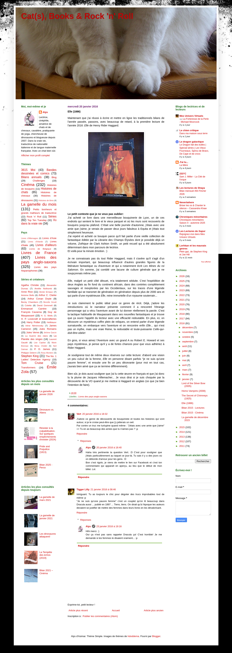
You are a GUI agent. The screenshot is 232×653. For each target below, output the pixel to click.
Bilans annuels (31, 177)
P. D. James (42, 349)
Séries (52, 216)
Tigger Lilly (83, 489)
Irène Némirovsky (34, 325)
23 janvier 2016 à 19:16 (109, 526)
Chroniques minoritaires (193, 216)
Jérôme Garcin (50, 333)
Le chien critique (189, 130)
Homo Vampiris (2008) (194, 390)
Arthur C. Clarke (47, 295)
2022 (182, 295)
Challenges (39, 180)
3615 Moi (28, 169)
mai (184, 360)
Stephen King (30, 356)
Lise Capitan (40, 343)
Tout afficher (206, 262)
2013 (182, 436)
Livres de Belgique (40, 249)
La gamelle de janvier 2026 (47, 393)
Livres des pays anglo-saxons (92, 396)
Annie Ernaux (46, 292)
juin (184, 355)
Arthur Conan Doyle (40, 298)
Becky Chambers (29, 302)
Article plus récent (78, 610)
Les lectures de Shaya (192, 187)
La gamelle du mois (39, 204)
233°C (183, 173)
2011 (182, 446)
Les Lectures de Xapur (192, 231)
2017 (182, 318)
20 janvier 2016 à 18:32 (95, 414)
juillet (185, 351)
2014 (182, 432)
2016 (182, 323)
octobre (186, 336)
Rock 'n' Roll (34, 216)
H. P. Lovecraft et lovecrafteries (39, 319)
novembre (187, 332)
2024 (182, 285)
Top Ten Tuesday (37, 220)
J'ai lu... (184, 162)
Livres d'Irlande (35, 242)
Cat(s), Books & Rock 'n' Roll (77, 16)
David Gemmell (44, 305)
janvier (186, 379)
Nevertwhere (187, 202)
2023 (182, 290)
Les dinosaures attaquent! (47, 535)
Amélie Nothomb (43, 288)
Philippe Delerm (29, 352)
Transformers (28, 367)
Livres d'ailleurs (46, 245)
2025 (182, 281)
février (186, 374)
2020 (182, 304)
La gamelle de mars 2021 (47, 498)
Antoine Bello (27, 295)
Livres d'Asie (49, 238)
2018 (182, 313)
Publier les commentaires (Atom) (100, 616)
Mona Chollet (40, 346)
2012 (182, 441)
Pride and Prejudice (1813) (44, 449)
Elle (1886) (187, 403)
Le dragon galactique (192, 141)
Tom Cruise (32, 362)
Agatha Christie (30, 285)
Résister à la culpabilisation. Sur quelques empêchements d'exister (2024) (47, 434)
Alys (88, 447)
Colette (28, 305)
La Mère (184, 165)
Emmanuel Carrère (34, 308)
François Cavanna (31, 312)
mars (185, 369)
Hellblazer (52, 322)
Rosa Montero (47, 353)
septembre (188, 341)
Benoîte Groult (49, 302)
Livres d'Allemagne (29, 238)
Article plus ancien (154, 610)
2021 (182, 299)
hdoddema (133, 636)
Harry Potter (33, 322)
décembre (187, 327)
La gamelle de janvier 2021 (47, 517)
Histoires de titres (46, 200)
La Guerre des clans (36, 336)
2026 (182, 276)
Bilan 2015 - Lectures (193, 407)
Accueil (116, 610)
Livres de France (39, 253)
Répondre (82, 433)
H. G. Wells (47, 315)
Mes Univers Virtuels (191, 115)
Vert (79, 414)
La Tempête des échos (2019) (45, 555)
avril (184, 365)
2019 (182, 309)
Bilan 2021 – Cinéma (46, 572)
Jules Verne (32, 332)
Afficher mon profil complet (35, 155)
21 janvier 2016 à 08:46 (103, 489)
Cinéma (28, 184)
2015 (182, 427)
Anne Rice (27, 291)
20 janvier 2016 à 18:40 (109, 447)
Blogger (156, 636)
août (185, 346)
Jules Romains (47, 329)
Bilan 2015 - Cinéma (193, 412)
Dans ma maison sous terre (194, 133)
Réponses (85, 441)
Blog (54, 177)
